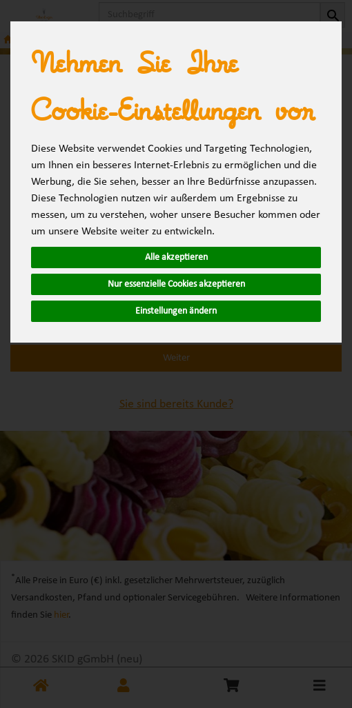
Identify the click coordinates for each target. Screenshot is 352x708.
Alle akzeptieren (176, 257)
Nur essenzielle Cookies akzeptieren (176, 284)
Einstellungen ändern (176, 311)
